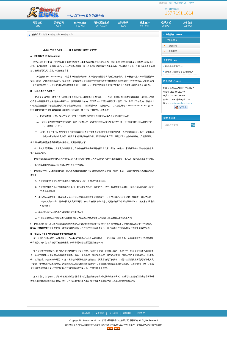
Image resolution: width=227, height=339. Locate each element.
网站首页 (37, 24)
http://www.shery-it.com (181, 103)
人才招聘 (113, 313)
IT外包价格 (172, 51)
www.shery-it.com (92, 320)
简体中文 (173, 3)
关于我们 (99, 313)
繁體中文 (182, 3)
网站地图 (127, 313)
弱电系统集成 (102, 24)
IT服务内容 (172, 45)
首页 (45, 34)
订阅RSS (141, 313)
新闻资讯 (123, 24)
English (191, 3)
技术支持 (145, 24)
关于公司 (59, 24)
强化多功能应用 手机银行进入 (179, 71)
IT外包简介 (172, 40)
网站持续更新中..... (174, 66)
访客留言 (187, 24)
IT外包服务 (80, 24)
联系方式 (166, 24)
